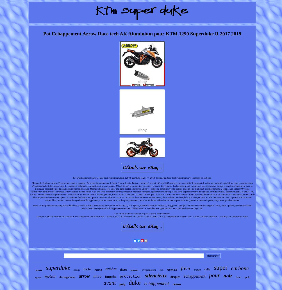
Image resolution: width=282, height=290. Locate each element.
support (38, 278)
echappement (156, 283)
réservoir (172, 269)
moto (87, 269)
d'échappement (149, 269)
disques (175, 277)
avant (109, 283)
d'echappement (67, 277)
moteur (50, 276)
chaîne (77, 269)
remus (176, 284)
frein (185, 268)
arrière (111, 268)
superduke (58, 268)
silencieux (156, 276)
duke (135, 282)
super (221, 267)
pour (214, 275)
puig (122, 284)
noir (228, 276)
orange (197, 269)
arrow (84, 276)
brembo (39, 270)
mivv (97, 276)
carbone (240, 268)
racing (98, 269)
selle (207, 269)
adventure (134, 270)
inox (161, 270)
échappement (194, 276)
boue (238, 277)
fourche (110, 277)
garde (247, 277)
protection (130, 277)
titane (123, 269)
